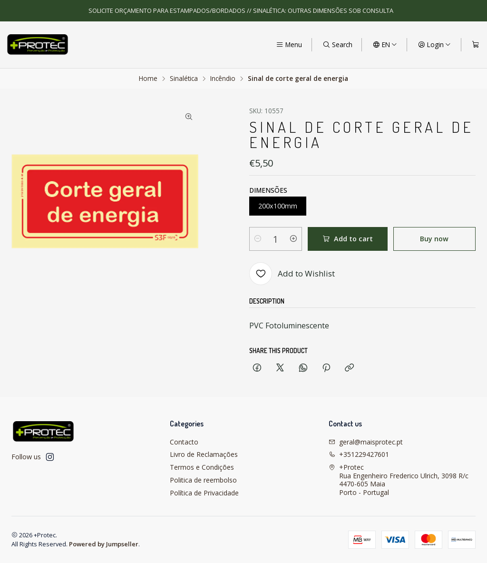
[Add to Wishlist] (292, 273)
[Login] (434, 44)
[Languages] (384, 44)
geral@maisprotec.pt (366, 441)
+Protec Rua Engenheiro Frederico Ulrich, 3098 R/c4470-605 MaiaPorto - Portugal (398, 480)
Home (148, 78)
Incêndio (222, 78)
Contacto (184, 441)
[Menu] (289, 44)
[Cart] (475, 44)
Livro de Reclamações (204, 454)
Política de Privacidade (204, 492)
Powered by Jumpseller (103, 544)
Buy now (434, 238)
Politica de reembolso (203, 479)
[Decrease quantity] (258, 238)
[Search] (337, 44)
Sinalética (184, 78)
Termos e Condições (202, 467)
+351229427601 (359, 454)
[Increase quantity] (293, 238)
